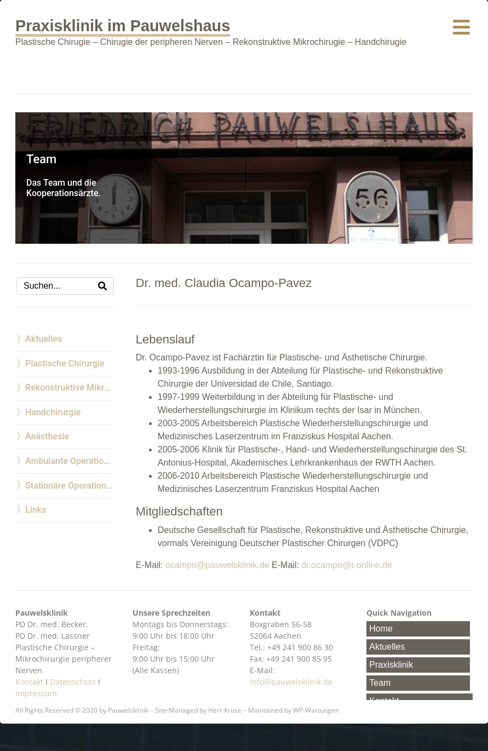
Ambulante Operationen (69, 461)
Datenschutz (73, 682)
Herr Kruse (225, 710)
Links (35, 510)
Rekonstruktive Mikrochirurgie (69, 387)
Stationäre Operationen (69, 485)
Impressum (36, 693)
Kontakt (29, 682)
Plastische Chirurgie (65, 363)
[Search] (102, 286)
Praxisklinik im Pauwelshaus (122, 26)
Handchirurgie (53, 412)
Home (381, 628)
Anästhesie (47, 436)
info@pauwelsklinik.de (291, 682)
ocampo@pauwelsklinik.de (217, 565)
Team (380, 682)
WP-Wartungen (316, 710)
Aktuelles (43, 339)
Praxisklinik (391, 664)
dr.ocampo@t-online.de (346, 565)
